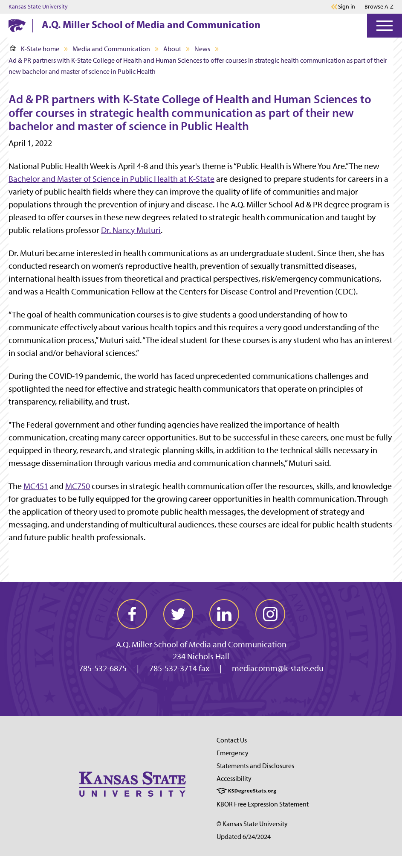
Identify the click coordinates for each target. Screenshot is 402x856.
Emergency (233, 753)
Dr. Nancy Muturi (131, 230)
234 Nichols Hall (201, 656)
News (202, 49)
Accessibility (234, 778)
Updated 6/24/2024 (244, 837)
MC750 (77, 486)
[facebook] (132, 614)
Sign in (346, 6)
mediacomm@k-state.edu (278, 668)
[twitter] (178, 614)
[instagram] (270, 614)
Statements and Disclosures (255, 766)
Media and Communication (111, 49)
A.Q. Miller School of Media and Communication (151, 24)
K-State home (34, 49)
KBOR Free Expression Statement (263, 804)
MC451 (35, 486)
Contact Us (232, 740)
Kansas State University (38, 6)
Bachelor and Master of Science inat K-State (111, 179)
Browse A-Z (378, 6)
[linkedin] (224, 614)
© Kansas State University (252, 824)
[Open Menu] (384, 26)
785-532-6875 (103, 668)
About (172, 49)
